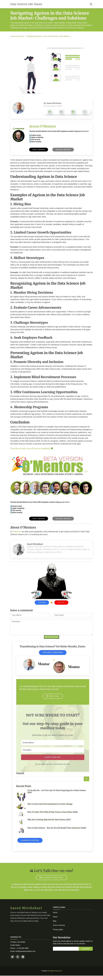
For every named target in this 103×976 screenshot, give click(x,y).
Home (55, 912)
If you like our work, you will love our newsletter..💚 (31, 448)
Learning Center (17, 36)
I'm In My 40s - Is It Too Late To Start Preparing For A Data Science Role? (56, 791)
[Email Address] (52, 742)
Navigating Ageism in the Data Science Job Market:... (49, 36)
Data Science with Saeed (26, 4)
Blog (54, 921)
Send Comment (51, 637)
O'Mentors (16, 532)
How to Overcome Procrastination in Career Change (49, 804)
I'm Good (41, 602)
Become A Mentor (63, 149)
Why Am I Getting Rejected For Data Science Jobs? (49, 819)
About (55, 917)
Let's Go (61, 602)
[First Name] (52, 750)
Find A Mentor (38, 149)
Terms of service (59, 925)
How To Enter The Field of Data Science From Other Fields (52, 812)
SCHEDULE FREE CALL (51, 877)
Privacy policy (58, 929)
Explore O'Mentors (53, 652)
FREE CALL (52, 696)
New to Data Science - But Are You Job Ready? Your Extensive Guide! (56, 828)
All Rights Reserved (54, 971)
